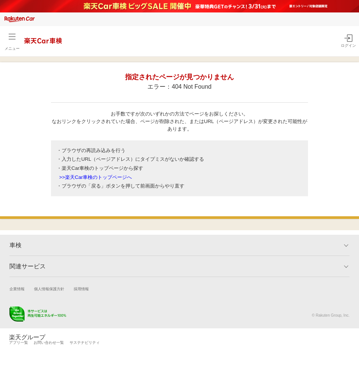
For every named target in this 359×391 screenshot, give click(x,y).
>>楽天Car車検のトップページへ (95, 177)
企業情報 (17, 289)
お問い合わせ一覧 (49, 342)
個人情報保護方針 (49, 289)
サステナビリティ (85, 342)
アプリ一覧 (18, 342)
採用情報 (81, 289)
